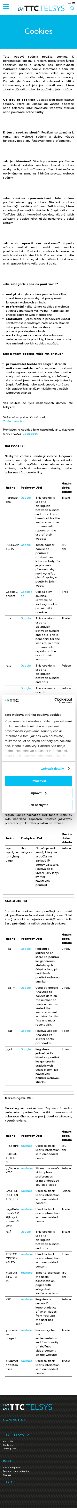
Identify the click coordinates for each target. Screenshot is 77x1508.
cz (69, 3)
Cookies (7, 1474)
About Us (8, 1441)
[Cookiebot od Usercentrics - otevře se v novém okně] (54, 700)
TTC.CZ (9, 1482)
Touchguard (9, 1448)
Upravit (38, 793)
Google (26, 498)
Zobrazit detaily (52, 768)
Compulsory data (12, 1467)
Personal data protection (16, 1471)
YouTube (27, 1146)
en (73, 3)
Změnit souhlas (13, 421)
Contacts (8, 1444)
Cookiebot (30, 434)
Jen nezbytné (38, 805)
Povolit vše (38, 781)
